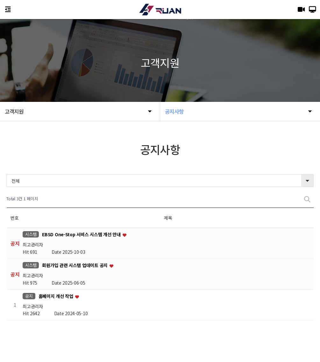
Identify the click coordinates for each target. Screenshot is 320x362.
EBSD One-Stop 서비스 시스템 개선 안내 (82, 234)
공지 (28, 296)
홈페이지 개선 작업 (57, 296)
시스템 (30, 234)
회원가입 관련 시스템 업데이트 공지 (75, 265)
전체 (15, 181)
